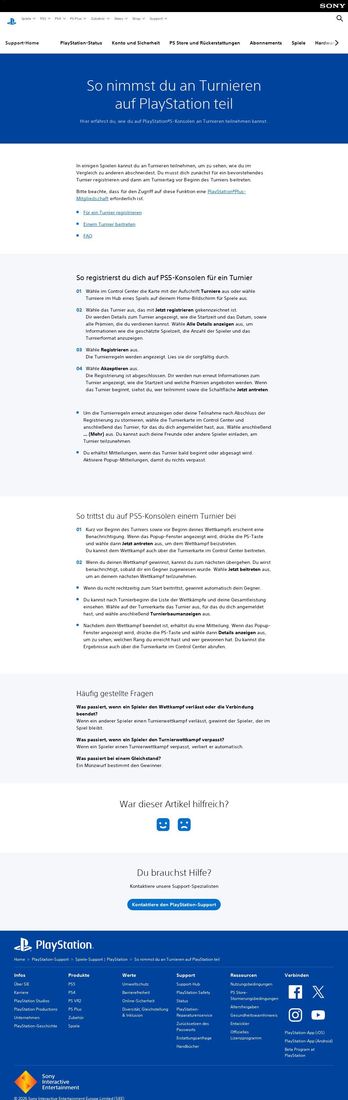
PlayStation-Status (81, 36)
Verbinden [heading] (297, 969)
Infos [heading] (19, 969)
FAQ (87, 230)
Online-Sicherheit (138, 994)
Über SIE (21, 978)
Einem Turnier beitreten (109, 218)
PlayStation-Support (50, 953)
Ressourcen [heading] (243, 969)
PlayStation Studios (32, 994)
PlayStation (220, 185)
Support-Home (22, 36)
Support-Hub (188, 978)
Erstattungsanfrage (194, 1031)
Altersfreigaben (244, 1000)
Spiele (26, 18)
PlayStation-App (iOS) (305, 1026)
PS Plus (75, 18)
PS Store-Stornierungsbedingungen (254, 989)
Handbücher (188, 1040)
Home (19, 953)
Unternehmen (27, 1011)
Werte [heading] (129, 969)
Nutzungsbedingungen (251, 978)
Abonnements (266, 36)
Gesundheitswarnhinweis (254, 1009)
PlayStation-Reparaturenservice (194, 1006)
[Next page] (336, 36)
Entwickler (239, 1017)
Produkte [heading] (78, 969)
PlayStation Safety (193, 986)
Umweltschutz (135, 978)
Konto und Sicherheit (136, 36)
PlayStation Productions (36, 1003)
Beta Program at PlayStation (300, 1046)
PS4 (58, 18)
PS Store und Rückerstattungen (204, 36)
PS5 (43, 18)
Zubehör (98, 18)
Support (155, 18)
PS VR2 (74, 994)
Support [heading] (186, 969)
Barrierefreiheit (136, 986)
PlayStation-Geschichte (35, 1019)
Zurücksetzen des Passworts (193, 1020)
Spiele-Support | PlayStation (101, 953)
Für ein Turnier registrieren (112, 206)
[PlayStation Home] (11, 18)
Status (182, 994)
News (118, 18)
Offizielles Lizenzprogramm (246, 1028)
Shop (136, 18)
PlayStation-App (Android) (309, 1034)
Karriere (21, 986)
